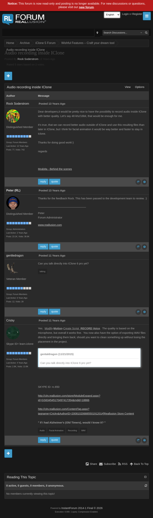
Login (125, 14)
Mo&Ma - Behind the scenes (55, 169)
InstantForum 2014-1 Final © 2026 (81, 508)
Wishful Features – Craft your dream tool (87, 42)
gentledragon (14, 255)
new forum (86, 7)
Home (10, 42)
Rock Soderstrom (28, 59)
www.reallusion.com (50, 224)
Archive (25, 42)
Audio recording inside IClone (25, 49)
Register (137, 14)
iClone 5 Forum (45, 42)
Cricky (10, 320)
